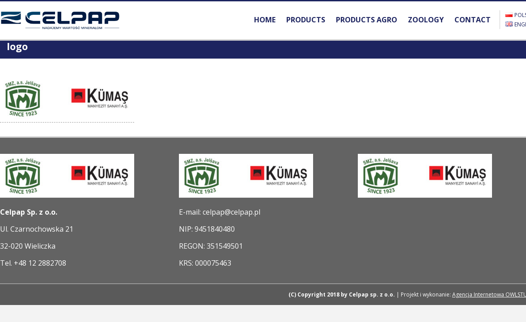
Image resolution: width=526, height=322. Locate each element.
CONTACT (472, 20)
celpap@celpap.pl (231, 212)
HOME (265, 20)
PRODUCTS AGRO (366, 20)
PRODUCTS (305, 20)
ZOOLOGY (426, 20)
